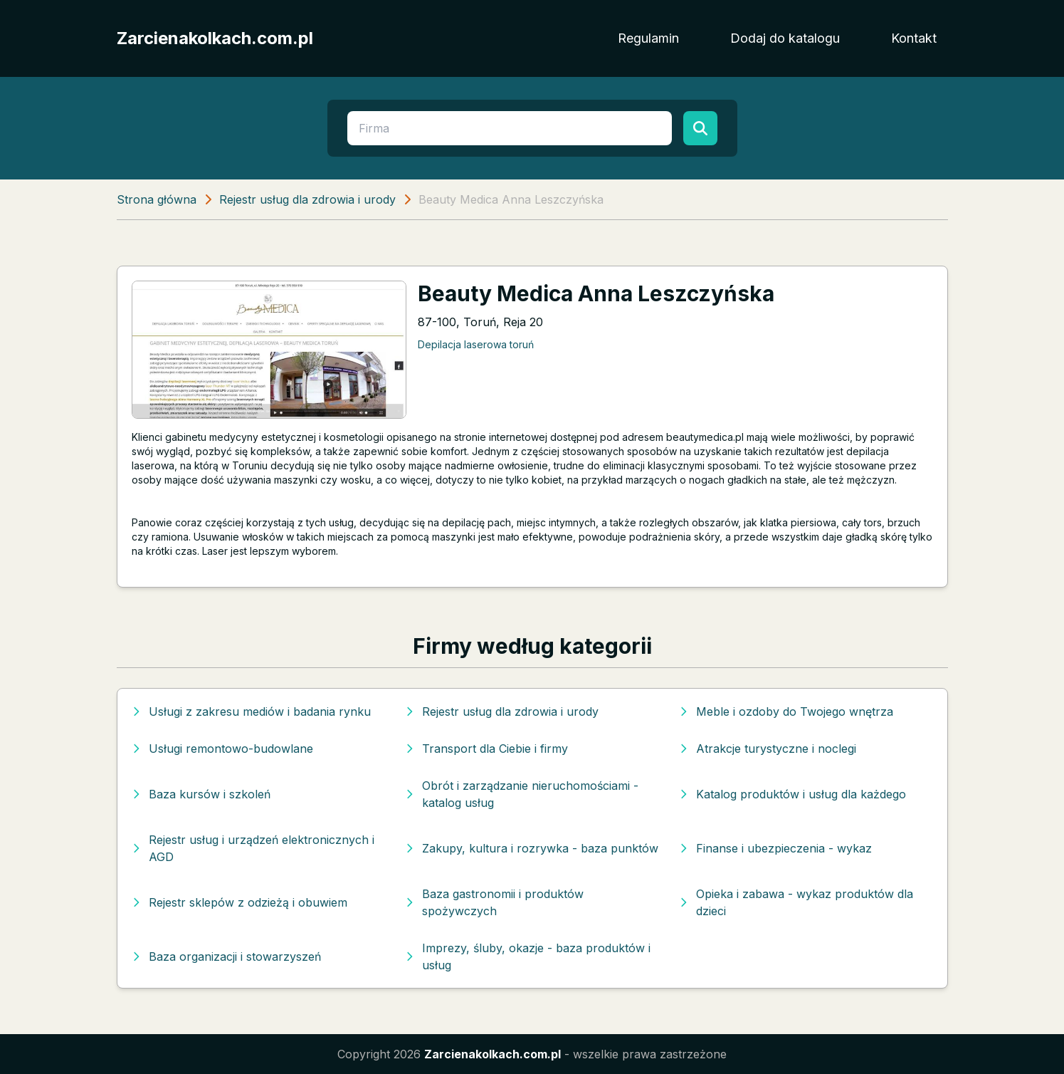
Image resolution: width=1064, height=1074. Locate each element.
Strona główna (156, 199)
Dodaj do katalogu (785, 38)
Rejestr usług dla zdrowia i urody (307, 199)
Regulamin (648, 38)
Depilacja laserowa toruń (476, 344)
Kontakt (914, 38)
